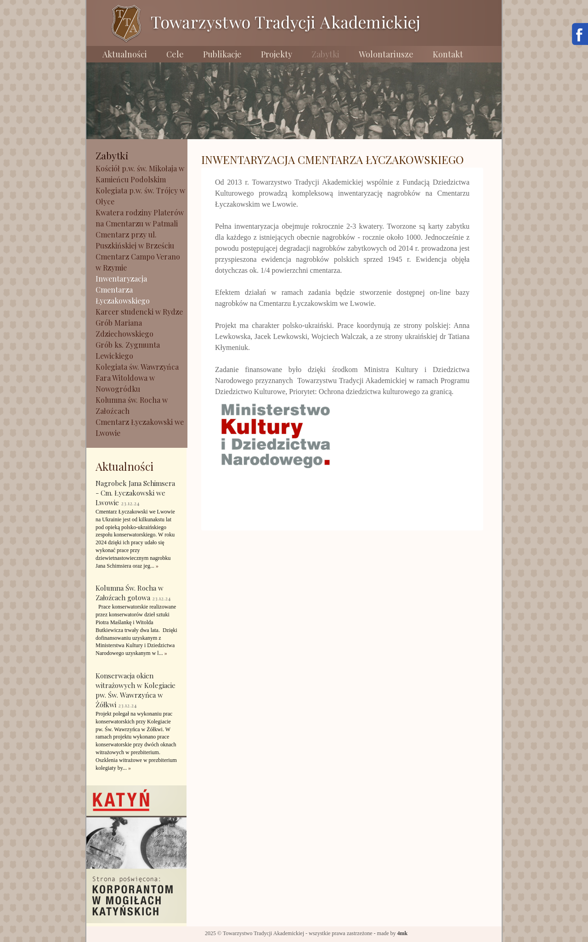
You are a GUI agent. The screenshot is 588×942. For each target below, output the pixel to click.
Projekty (276, 54)
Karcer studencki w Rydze (139, 311)
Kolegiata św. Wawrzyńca (137, 367)
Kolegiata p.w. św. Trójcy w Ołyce (140, 196)
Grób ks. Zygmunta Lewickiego (128, 350)
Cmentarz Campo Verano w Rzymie (138, 262)
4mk (402, 933)
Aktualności (124, 54)
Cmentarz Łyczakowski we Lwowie (140, 427)
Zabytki (325, 54)
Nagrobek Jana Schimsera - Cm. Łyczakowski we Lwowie (135, 493)
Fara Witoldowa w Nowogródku (125, 383)
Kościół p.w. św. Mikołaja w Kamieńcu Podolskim (140, 174)
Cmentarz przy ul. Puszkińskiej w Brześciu (135, 240)
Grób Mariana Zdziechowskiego (124, 328)
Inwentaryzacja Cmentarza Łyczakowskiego (123, 289)
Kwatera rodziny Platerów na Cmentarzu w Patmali (140, 218)
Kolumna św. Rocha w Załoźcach (132, 405)
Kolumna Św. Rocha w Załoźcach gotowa (130, 592)
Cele (175, 54)
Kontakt (448, 54)
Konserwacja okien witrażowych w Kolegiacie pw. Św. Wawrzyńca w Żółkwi (135, 690)
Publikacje (222, 54)
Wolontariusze (386, 54)
